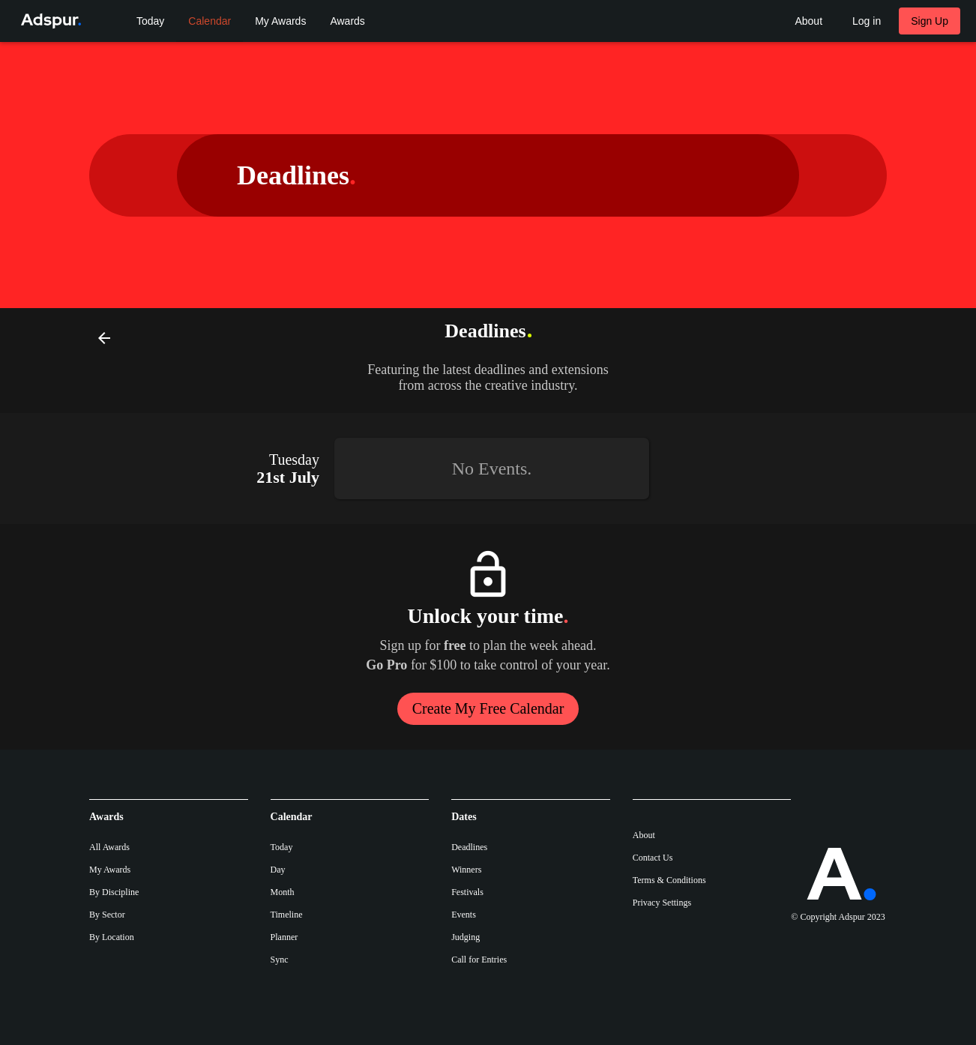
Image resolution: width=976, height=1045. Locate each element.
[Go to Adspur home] (48, 20)
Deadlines (469, 847)
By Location (111, 937)
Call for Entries (479, 959)
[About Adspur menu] (808, 20)
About (644, 835)
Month (283, 892)
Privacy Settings (662, 902)
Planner (284, 937)
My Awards (109, 869)
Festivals (467, 892)
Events (463, 914)
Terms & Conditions (669, 880)
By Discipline (114, 892)
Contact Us (653, 857)
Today (282, 847)
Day (278, 869)
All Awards (109, 847)
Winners (466, 869)
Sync (280, 959)
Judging (465, 937)
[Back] (104, 337)
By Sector (107, 914)
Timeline (287, 914)
